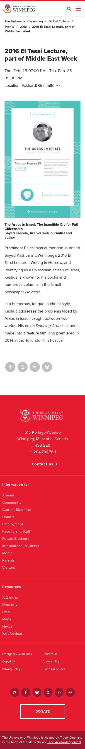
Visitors (8, 567)
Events (9, 27)
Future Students (15, 538)
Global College (59, 21)
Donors (8, 517)
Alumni (8, 495)
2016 (23, 27)
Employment (12, 524)
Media (7, 553)
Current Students (16, 509)
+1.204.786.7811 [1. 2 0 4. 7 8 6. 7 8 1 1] (42, 451)
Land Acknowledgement (64, 742)
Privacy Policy (11, 669)
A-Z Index (10, 597)
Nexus (7, 626)
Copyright (8, 661)
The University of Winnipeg (24, 21)
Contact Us (50, 654)
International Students (20, 546)
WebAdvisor (12, 633)
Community (12, 502)
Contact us (42, 464)
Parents (8, 560)
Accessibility (51, 661)
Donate (42, 711)
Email (6, 612)
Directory (10, 604)
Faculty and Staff (16, 531)
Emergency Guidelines (17, 654)
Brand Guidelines (54, 669)
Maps (6, 619)
